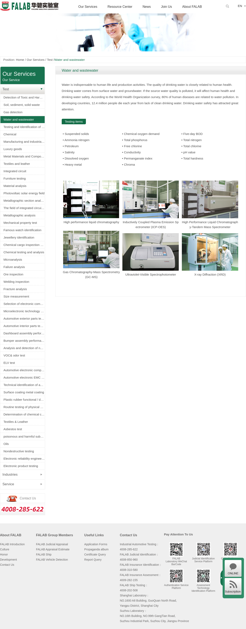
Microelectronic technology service (24, 311)
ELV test (9, 362)
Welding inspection (16, 281)
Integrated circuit (14, 171)
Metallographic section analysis (24, 200)
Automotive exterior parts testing (24, 318)
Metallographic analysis (19, 215)
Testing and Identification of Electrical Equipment (24, 127)
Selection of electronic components (24, 303)
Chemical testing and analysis (23, 252)
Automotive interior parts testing (24, 326)
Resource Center (119, 6)
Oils (6, 444)
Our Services (87, 6)
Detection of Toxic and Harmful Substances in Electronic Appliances (24, 97)
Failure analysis (14, 267)
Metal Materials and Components (24, 156)
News (146, 6)
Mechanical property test (20, 222)
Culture (4, 549)
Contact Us (7, 564)
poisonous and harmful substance (24, 436)
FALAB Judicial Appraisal (52, 544)
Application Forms (95, 544)
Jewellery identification (18, 237)
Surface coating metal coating (23, 392)
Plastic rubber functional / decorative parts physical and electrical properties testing (24, 399)
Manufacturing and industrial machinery (24, 141)
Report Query (92, 559)
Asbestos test (12, 429)
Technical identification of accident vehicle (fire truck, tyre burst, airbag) (24, 385)
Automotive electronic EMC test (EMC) (24, 377)
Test (50, 59)
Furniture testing (14, 178)
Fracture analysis (15, 289)
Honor (4, 554)
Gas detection (13, 112)
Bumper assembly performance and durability (24, 340)
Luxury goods (12, 149)
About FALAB (192, 6)
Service (8, 484)
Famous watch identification (22, 230)
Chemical (9, 134)
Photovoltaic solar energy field (23, 193)
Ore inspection (13, 274)
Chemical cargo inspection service (24, 245)
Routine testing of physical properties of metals (24, 407)
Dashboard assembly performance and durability (24, 333)
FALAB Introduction (12, 544)
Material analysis (14, 186)
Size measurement (16, 296)
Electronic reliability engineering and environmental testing (24, 458)
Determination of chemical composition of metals (24, 414)
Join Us (166, 6)
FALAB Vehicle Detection (52, 559)
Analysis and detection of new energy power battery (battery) (24, 348)
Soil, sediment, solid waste (21, 104)
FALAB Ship (44, 554)
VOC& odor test (14, 355)
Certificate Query (95, 554)
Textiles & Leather (15, 421)
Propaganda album (96, 549)
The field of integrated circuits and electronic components (24, 208)
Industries (10, 474)
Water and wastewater (18, 119)
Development (8, 559)
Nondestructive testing (18, 451)
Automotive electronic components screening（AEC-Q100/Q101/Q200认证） (24, 370)
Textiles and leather (16, 163)
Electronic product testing (20, 466)
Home (20, 59)
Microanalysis (12, 259)
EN (240, 6)
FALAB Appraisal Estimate (52, 549)
